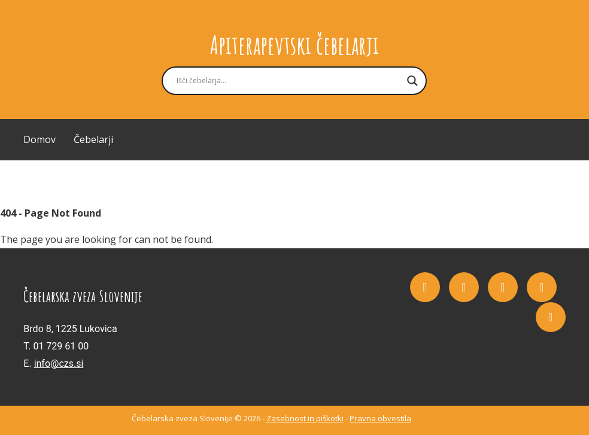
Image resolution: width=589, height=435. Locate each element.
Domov (39, 139)
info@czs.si (59, 363)
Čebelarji (93, 139)
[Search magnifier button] (412, 80)
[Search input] (289, 80)
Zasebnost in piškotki (305, 418)
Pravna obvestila (380, 418)
